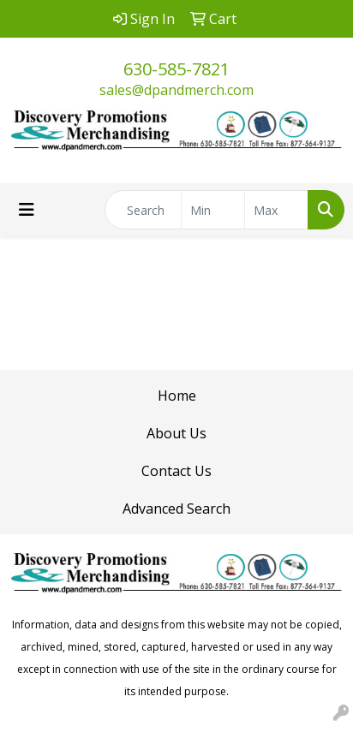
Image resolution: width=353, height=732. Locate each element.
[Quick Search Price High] (276, 209)
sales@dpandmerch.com (176, 89)
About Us (176, 433)
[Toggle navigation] (27, 210)
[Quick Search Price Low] (213, 209)
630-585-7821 (176, 68)
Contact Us (176, 470)
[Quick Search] (143, 209)
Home (177, 395)
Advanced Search (176, 508)
